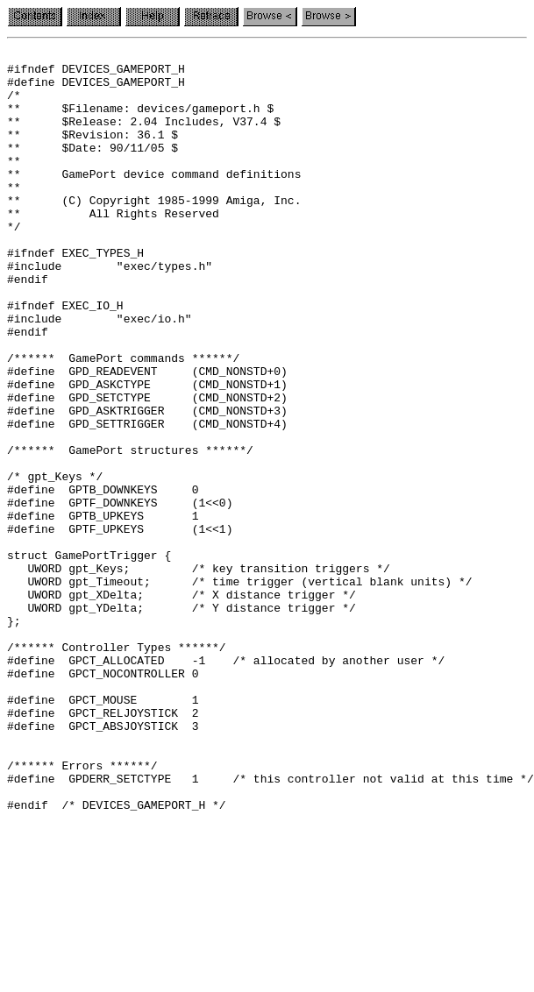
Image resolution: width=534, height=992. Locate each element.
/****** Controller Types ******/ (116, 768)
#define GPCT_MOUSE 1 (102, 831)
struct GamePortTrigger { (89, 657)
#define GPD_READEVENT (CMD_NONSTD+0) (147, 436)
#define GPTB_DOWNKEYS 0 (102, 578)
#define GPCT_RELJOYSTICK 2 (102, 846)
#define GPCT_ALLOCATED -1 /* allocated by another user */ (226, 783)
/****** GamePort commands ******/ (123, 421)
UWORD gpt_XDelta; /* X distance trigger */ (181, 704)
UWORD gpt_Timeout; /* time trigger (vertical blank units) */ (239, 689)
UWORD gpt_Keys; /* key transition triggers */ (198, 673)
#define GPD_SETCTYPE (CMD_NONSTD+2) (147, 468)
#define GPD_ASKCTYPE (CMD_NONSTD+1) (147, 452)
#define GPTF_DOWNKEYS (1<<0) (119, 594)
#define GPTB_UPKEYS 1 (102, 610)
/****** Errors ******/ (82, 910)
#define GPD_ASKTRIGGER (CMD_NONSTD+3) (147, 484)
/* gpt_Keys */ (55, 562)
